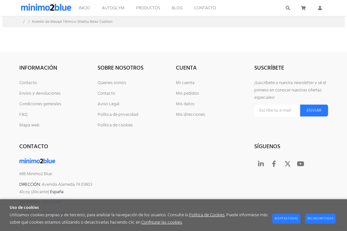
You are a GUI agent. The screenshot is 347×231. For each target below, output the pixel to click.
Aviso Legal (108, 104)
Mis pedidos (187, 93)
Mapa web (29, 125)
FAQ (23, 114)
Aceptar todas (286, 218)
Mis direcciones (190, 114)
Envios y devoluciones (40, 93)
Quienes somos (112, 83)
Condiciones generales (40, 104)
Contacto (28, 83)
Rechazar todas (321, 218)
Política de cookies (115, 125)
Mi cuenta (185, 83)
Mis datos (185, 104)
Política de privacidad (118, 114)
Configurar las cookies (161, 222)
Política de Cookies (207, 215)
